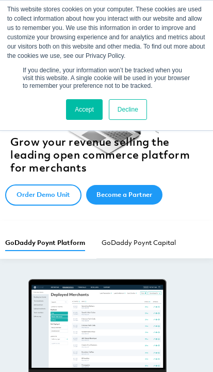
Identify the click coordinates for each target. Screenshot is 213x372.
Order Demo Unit (43, 194)
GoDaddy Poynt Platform (45, 242)
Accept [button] (84, 109)
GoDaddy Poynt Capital (139, 242)
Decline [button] (128, 109)
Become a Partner (124, 194)
